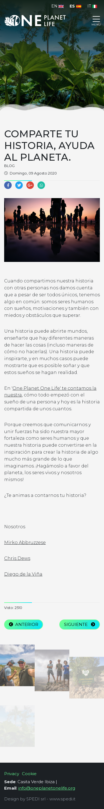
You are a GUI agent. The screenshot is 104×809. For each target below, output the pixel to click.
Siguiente (79, 624)
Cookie (29, 773)
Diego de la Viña (23, 574)
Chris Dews (17, 558)
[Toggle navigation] (96, 20)
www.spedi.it (62, 799)
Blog (9, 166)
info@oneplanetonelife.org (46, 788)
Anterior (23, 624)
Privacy (11, 773)
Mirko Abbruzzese (25, 542)
